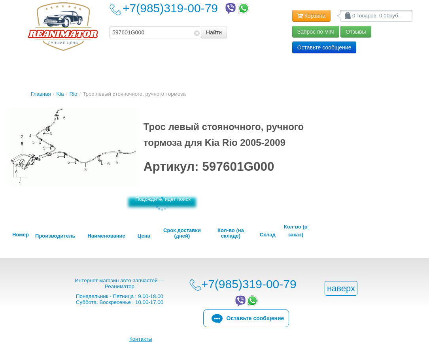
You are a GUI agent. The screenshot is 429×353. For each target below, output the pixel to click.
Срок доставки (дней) (182, 233)
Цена (144, 236)
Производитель (55, 236)
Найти (214, 32)
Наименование (106, 236)
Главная (41, 94)
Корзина (311, 16)
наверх (341, 288)
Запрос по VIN (315, 31)
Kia (60, 94)
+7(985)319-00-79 (187, 8)
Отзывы (356, 31)
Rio (73, 94)
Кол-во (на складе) (230, 233)
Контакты (140, 339)
